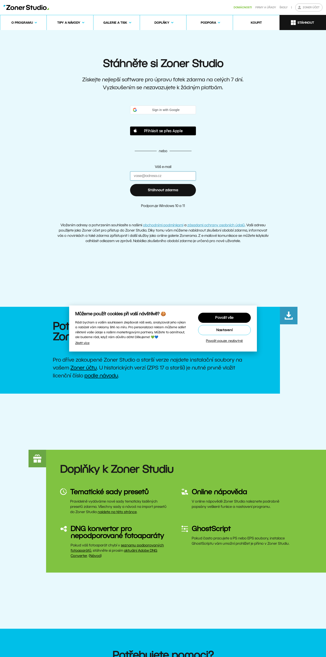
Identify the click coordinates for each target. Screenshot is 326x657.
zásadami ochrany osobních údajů (216, 225)
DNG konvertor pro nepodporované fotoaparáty (117, 532)
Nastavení (224, 330)
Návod (95, 556)
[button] (163, 109)
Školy (283, 7)
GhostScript (211, 528)
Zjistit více (82, 343)
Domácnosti (243, 7)
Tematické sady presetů (109, 492)
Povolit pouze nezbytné (224, 341)
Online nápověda (219, 492)
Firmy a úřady (265, 7)
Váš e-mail (163, 167)
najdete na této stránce (117, 512)
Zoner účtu (83, 368)
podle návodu (101, 375)
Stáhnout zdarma (163, 190)
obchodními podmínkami (163, 225)
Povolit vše (224, 318)
